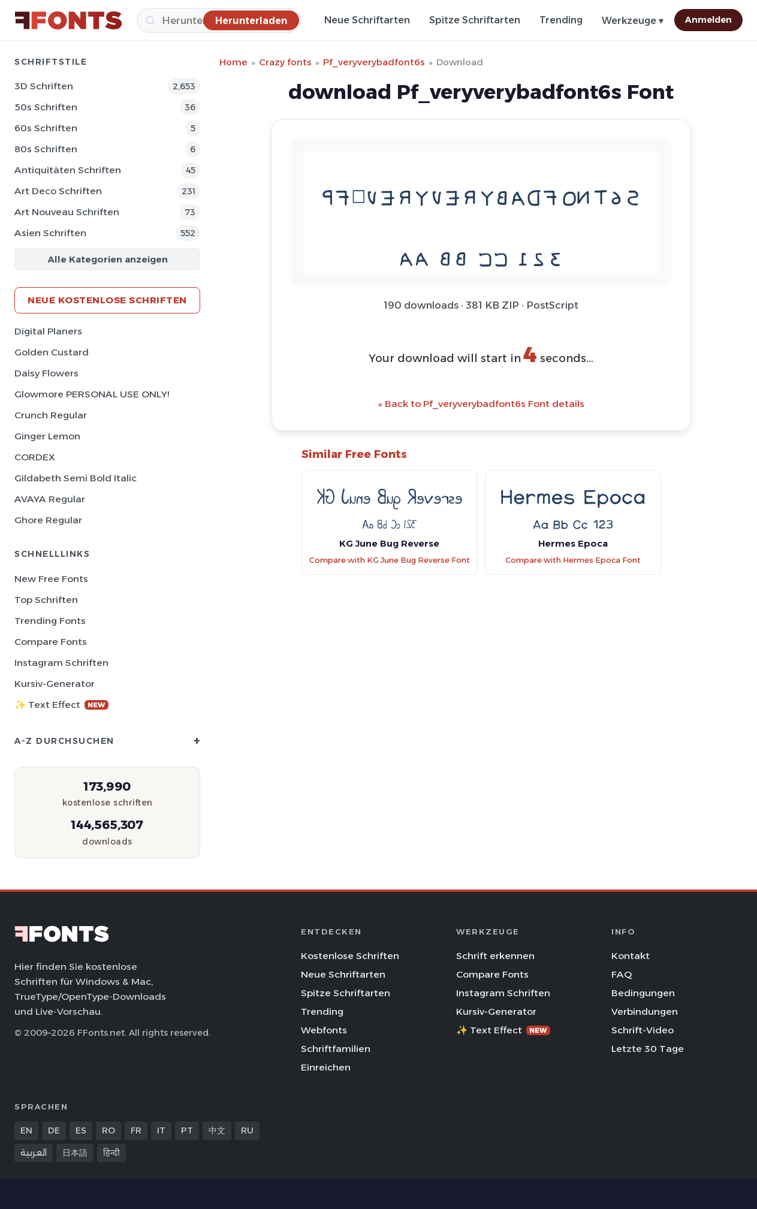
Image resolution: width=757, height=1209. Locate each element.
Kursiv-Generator (54, 683)
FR (136, 1130)
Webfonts (324, 1030)
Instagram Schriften (61, 662)
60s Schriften (45, 128)
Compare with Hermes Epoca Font (573, 560)
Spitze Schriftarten (474, 20)
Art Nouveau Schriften (66, 212)
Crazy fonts (285, 62)
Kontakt (630, 955)
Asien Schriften (50, 233)
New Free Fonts (51, 578)
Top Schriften (46, 599)
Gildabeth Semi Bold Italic (75, 478)
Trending (561, 20)
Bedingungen (643, 993)
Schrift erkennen (495, 955)
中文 (217, 1130)
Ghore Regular (48, 520)
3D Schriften (43, 86)
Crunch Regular (50, 415)
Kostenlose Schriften (350, 955)
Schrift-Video (642, 1030)
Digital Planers (48, 331)
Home (233, 62)
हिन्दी (111, 1152)
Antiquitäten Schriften (67, 170)
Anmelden (708, 19)
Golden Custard (51, 352)
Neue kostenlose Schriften (107, 300)
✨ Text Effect (61, 704)
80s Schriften (45, 149)
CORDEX (34, 457)
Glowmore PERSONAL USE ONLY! (91, 394)
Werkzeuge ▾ (632, 20)
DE (54, 1130)
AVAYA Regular (49, 499)
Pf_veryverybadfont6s (374, 62)
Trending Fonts (50, 620)
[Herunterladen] (251, 20)
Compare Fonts (50, 641)
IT (161, 1130)
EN (26, 1130)
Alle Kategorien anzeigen (107, 259)
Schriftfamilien (335, 1048)
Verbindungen (644, 1011)
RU (247, 1130)
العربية (33, 1152)
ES (81, 1130)
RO (108, 1130)
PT (187, 1130)
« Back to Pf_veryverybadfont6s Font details (481, 403)
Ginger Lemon (47, 436)
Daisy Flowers (46, 373)
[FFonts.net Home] (68, 20)
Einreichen (326, 1067)
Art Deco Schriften (58, 191)
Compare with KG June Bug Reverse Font (389, 560)
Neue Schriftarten (367, 20)
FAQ (621, 974)
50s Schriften (45, 107)
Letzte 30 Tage (647, 1048)
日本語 (75, 1152)
